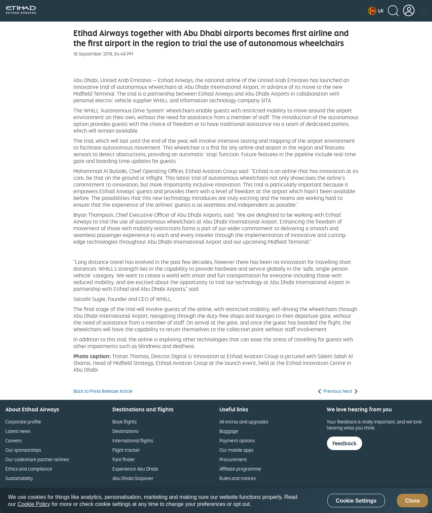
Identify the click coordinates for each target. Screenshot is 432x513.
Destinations (125, 431)
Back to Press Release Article (103, 391)
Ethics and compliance (28, 469)
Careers (13, 440)
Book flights (124, 421)
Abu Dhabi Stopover (132, 478)
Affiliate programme (240, 469)
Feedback (344, 443)
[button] (376, 11)
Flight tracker (126, 450)
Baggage (228, 431)
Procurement (233, 459)
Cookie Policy (33, 504)
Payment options (237, 440)
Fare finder (123, 459)
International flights (132, 440)
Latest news (17, 431)
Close (412, 501)
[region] (216, 500)
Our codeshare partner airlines (37, 459)
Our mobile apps (236, 450)
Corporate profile (23, 421)
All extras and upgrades (243, 421)
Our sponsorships (23, 450)
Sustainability (19, 478)
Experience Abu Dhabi (135, 469)
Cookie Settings (356, 501)
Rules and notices (237, 478)
